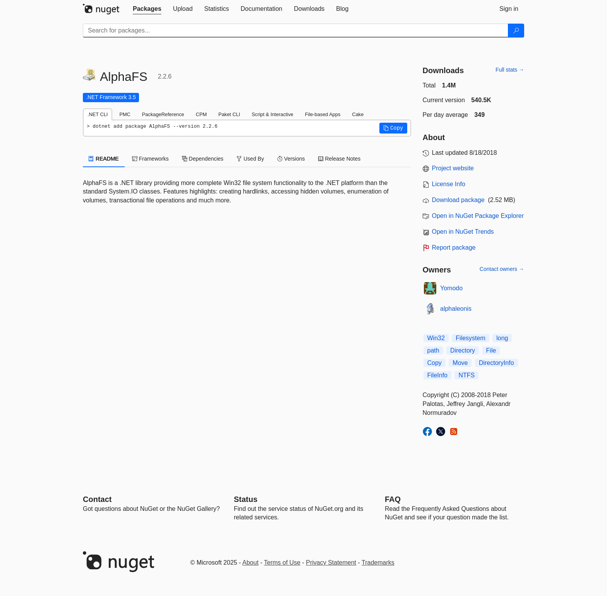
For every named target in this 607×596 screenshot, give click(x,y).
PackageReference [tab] (163, 114)
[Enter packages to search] (295, 31)
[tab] (147, 8)
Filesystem (470, 338)
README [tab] (104, 159)
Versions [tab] (291, 159)
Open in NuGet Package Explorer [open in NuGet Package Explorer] (478, 215)
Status (245, 499)
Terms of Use (282, 562)
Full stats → (510, 70)
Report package (454, 247)
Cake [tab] (358, 114)
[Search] (516, 31)
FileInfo (437, 375)
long (502, 338)
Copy (434, 363)
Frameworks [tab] (150, 159)
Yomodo (451, 288)
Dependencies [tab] (202, 159)
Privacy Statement (331, 562)
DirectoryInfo (496, 363)
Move (460, 363)
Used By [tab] (250, 159)
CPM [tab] (201, 114)
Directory (462, 350)
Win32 (436, 338)
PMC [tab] (124, 114)
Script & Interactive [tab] (272, 114)
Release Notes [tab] (339, 159)
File (491, 350)
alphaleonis (456, 308)
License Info (448, 184)
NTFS (466, 375)
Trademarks (378, 562)
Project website (453, 168)
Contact (97, 499)
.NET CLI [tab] (97, 114)
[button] (393, 128)
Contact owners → (502, 269)
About (250, 562)
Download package (458, 200)
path (433, 350)
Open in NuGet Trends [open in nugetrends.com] (463, 231)
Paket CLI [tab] (229, 114)
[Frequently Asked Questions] (393, 499)
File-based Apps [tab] (323, 114)
